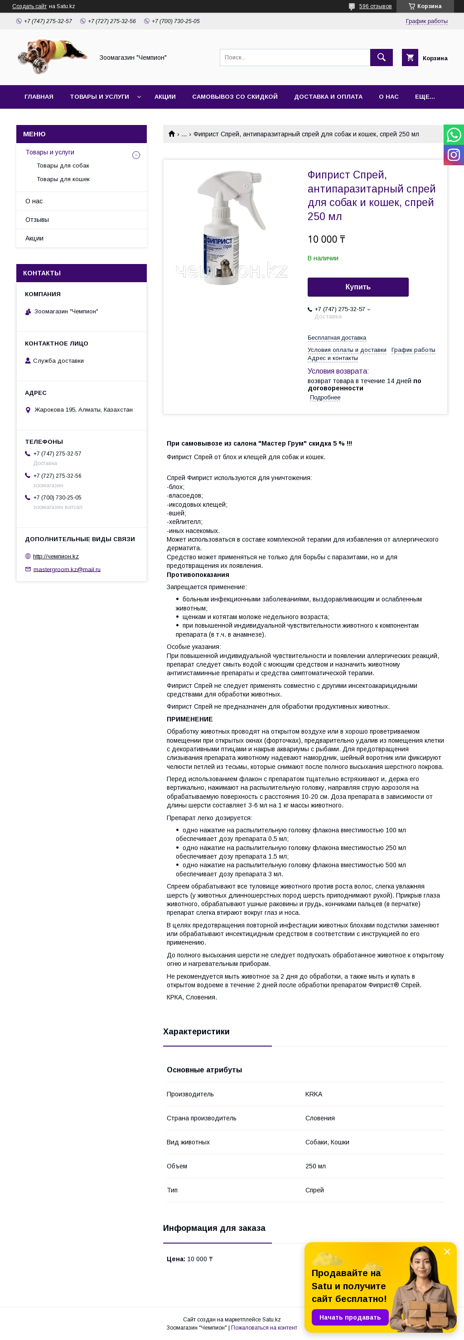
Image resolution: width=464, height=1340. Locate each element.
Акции (165, 96)
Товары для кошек (63, 179)
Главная (38, 96)
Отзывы (37, 219)
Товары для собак (63, 165)
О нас (389, 96)
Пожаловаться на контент (264, 1328)
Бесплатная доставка (337, 337)
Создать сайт (29, 6)
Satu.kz (271, 1319)
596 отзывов (375, 6)
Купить (358, 287)
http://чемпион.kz (56, 556)
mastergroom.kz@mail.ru (67, 569)
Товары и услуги (99, 96)
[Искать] (381, 57)
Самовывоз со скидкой (235, 96)
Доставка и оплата (328, 96)
